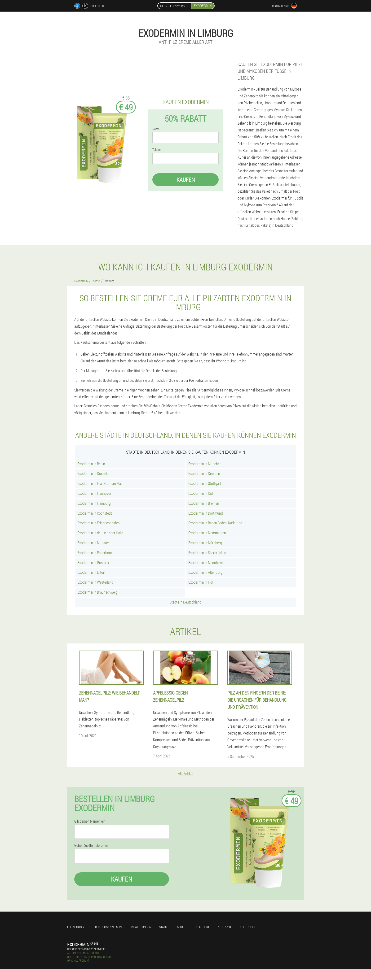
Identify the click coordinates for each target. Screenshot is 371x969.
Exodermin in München (204, 463)
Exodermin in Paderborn (94, 552)
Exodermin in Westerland (95, 582)
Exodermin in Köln (201, 493)
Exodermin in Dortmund (205, 513)
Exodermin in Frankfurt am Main (100, 483)
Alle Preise (248, 927)
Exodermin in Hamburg (94, 503)
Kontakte (225, 927)
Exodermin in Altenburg (205, 572)
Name (155, 129)
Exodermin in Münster (93, 542)
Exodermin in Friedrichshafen (98, 522)
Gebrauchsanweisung (108, 927)
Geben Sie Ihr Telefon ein (92, 845)
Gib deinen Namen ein (90, 821)
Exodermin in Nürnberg (205, 542)
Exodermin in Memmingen (207, 532)
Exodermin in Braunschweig (97, 592)
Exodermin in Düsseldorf (95, 473)
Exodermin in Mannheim (205, 562)
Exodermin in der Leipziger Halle (100, 532)
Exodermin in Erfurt (91, 572)
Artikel (182, 927)
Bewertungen (141, 927)
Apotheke (203, 927)
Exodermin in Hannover (94, 493)
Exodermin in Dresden (204, 473)
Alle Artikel (185, 773)
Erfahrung (75, 927)
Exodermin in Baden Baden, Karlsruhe (215, 522)
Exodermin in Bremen (203, 503)
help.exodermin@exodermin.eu (86, 949)
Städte (164, 927)
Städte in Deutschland (185, 602)
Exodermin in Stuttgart (204, 483)
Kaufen (186, 179)
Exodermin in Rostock (93, 562)
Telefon (157, 149)
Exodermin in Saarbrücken (207, 552)
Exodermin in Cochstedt (94, 513)
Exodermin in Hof (200, 582)
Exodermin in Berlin (91, 463)
